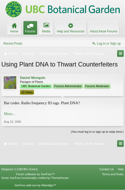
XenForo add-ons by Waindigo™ (35, 171)
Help (121, 154)
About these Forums (103, 31)
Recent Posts (12, 43)
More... (9, 114)
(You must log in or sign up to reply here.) (97, 131)
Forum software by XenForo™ (35, 160)
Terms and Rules (113, 160)
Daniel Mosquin (32, 78)
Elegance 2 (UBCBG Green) (19, 154)
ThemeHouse (59, 163)
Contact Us (106, 154)
